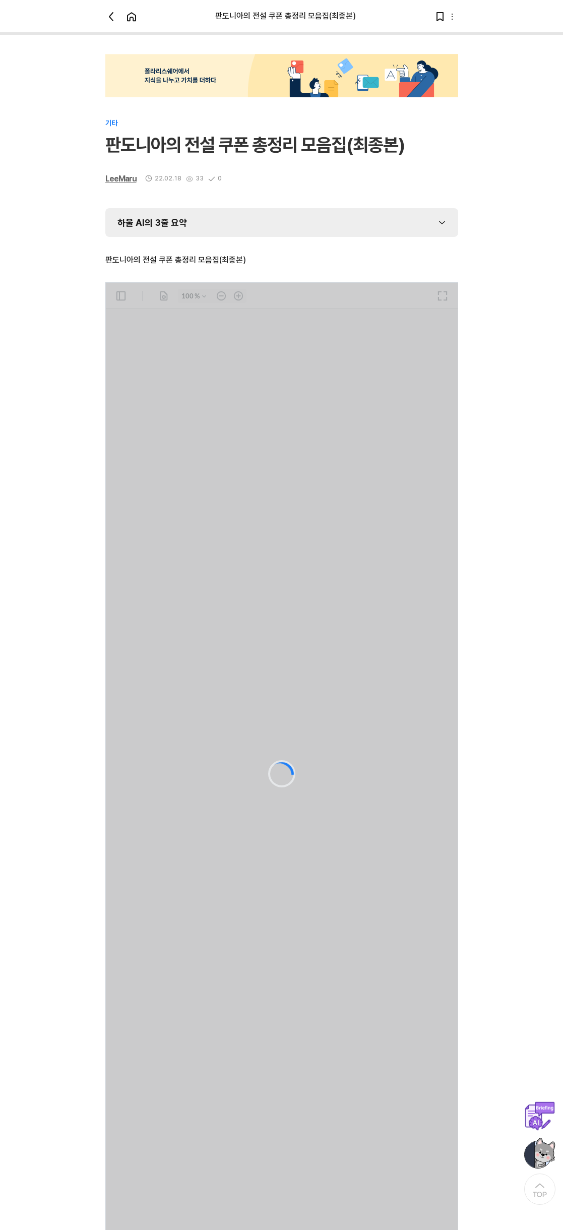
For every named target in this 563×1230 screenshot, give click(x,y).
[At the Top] (539, 1189)
